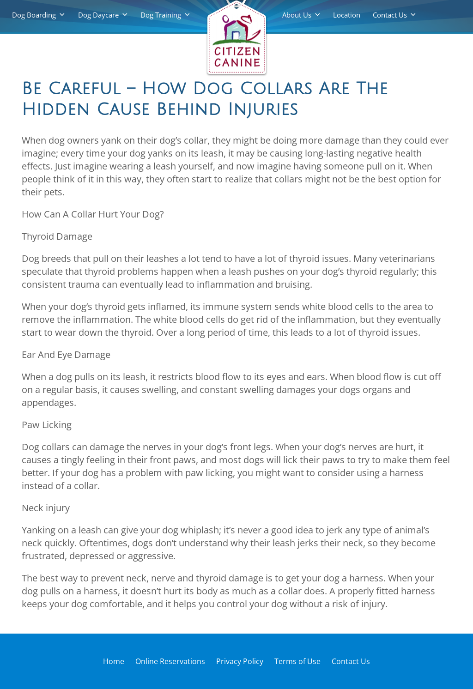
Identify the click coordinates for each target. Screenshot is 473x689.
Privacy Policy (239, 661)
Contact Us (390, 14)
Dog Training (160, 14)
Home (113, 661)
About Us (296, 14)
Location (346, 14)
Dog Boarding (34, 14)
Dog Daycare (98, 14)
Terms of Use (297, 661)
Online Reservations (170, 661)
